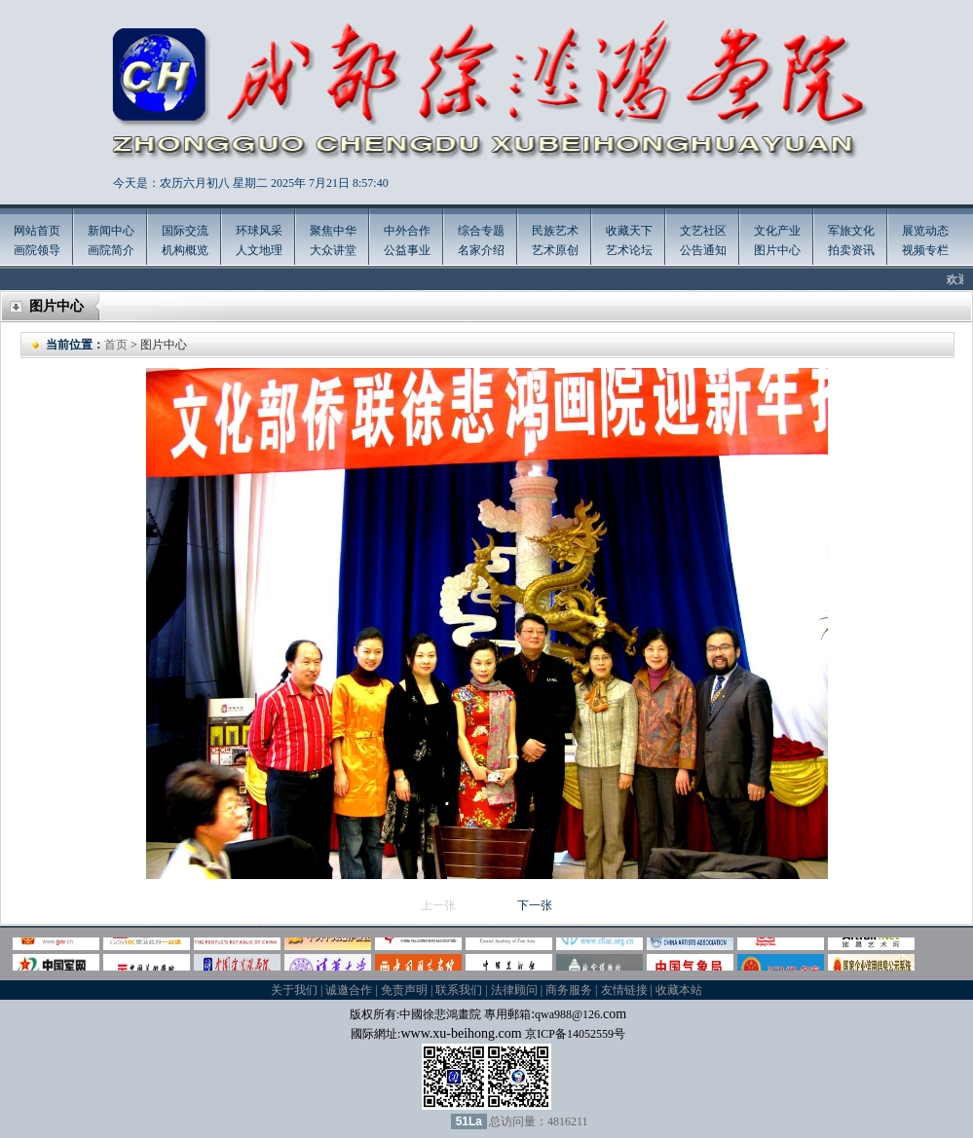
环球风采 (259, 231)
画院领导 (37, 250)
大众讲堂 (333, 250)
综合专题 (481, 231)
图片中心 (777, 250)
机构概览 (185, 250)
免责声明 (404, 990)
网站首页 (37, 231)
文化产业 (777, 231)
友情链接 (624, 990)
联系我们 (458, 990)
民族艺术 (555, 231)
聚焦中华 (333, 231)
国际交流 (185, 231)
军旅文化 (851, 231)
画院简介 (111, 250)
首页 (116, 344)
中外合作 (407, 231)
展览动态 (925, 231)
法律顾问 (514, 990)
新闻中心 (111, 231)
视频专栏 (925, 250)
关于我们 (294, 990)
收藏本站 (678, 990)
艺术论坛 (629, 250)
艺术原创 (555, 250)
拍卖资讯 (851, 250)
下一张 (534, 905)
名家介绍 (481, 250)
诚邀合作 (348, 990)
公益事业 (407, 250)
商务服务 (568, 990)
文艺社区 (703, 231)
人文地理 (259, 250)
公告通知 (703, 250)
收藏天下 (629, 231)
